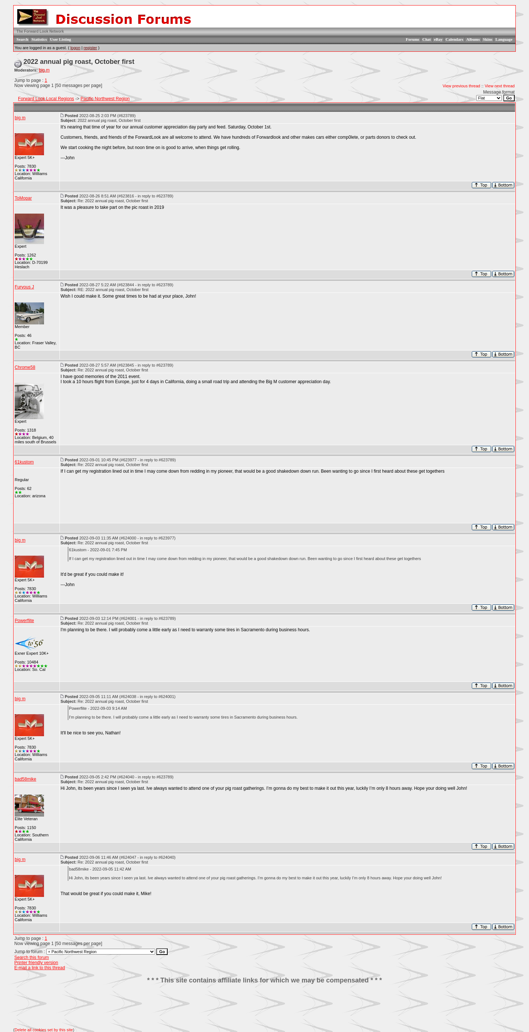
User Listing (60, 39)
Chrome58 (25, 367)
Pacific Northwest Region (104, 98)
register (90, 48)
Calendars (454, 39)
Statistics (39, 39)
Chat (426, 39)
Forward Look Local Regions (46, 98)
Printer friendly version (36, 962)
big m (44, 70)
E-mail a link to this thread (39, 967)
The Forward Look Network (40, 31)
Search (22, 39)
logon (75, 48)
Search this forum (31, 957)
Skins (487, 39)
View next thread (500, 86)
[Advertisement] (264, 1005)
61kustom (24, 462)
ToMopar (23, 198)
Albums (473, 39)
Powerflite (24, 620)
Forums (412, 39)
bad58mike (25, 779)
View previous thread (461, 86)
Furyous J (24, 287)
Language (503, 39)
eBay (438, 39)
